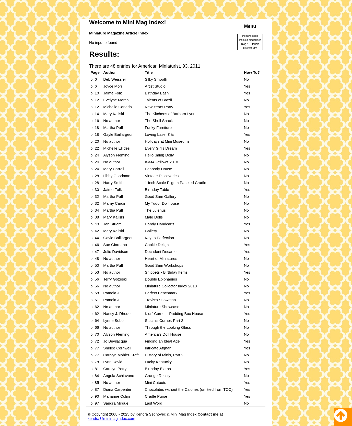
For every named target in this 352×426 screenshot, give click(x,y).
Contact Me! (250, 48)
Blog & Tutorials (250, 44)
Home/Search (250, 35)
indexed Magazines (250, 40)
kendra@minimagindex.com (111, 418)
